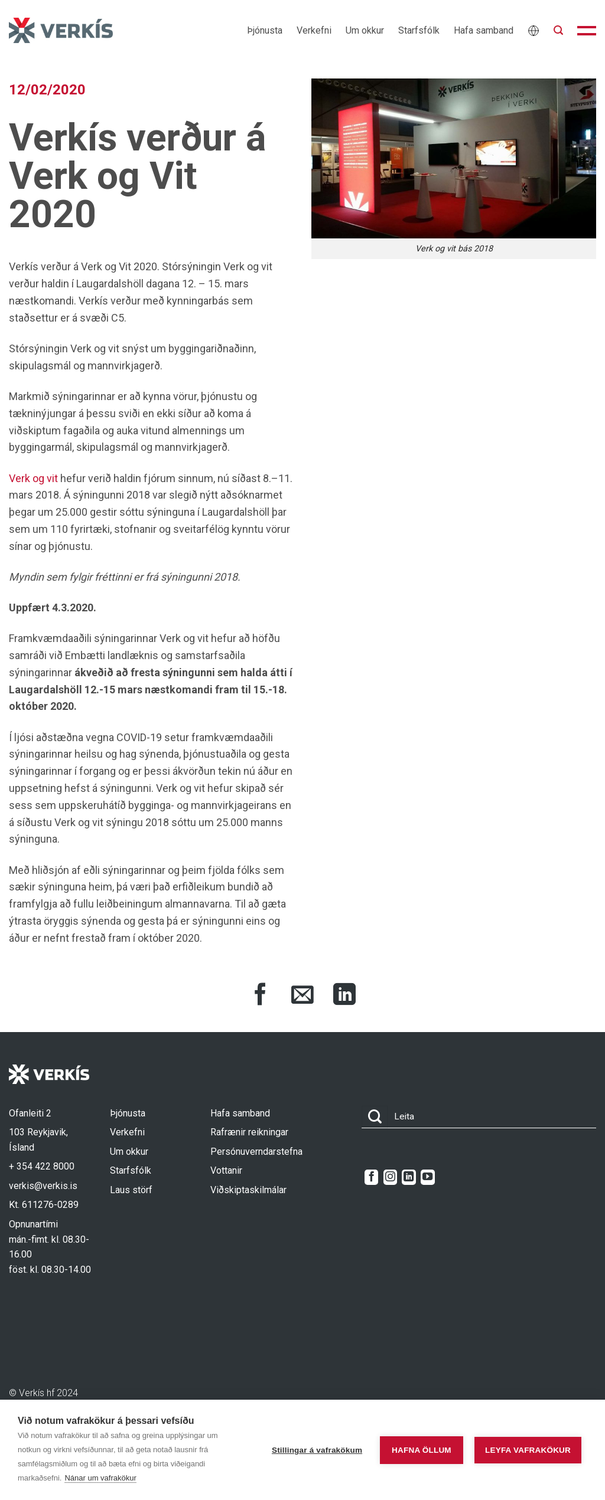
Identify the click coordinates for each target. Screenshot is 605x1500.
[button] (558, 30)
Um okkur (365, 30)
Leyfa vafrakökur (528, 1450)
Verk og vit (33, 478)
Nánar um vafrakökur (100, 1477)
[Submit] (375, 1117)
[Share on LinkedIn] (344, 996)
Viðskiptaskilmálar (248, 1190)
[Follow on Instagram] (390, 1177)
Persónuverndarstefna (256, 1151)
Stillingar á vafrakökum (314, 1450)
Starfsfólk (419, 30)
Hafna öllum (419, 1450)
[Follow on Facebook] (371, 1177)
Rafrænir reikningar (249, 1132)
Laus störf (131, 1190)
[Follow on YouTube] (427, 1177)
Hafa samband (483, 30)
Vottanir (226, 1170)
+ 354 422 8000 (41, 1166)
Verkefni (314, 30)
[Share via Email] (302, 996)
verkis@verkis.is (43, 1185)
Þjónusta (264, 30)
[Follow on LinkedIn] (408, 1177)
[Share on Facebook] (261, 996)
